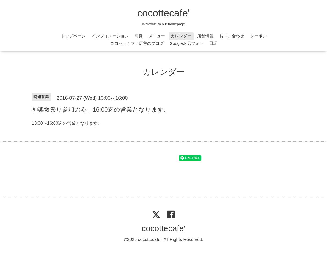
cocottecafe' (163, 13)
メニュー (157, 36)
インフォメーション (110, 36)
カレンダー (181, 36)
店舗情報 (205, 36)
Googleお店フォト (186, 43)
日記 (213, 43)
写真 (139, 36)
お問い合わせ (231, 36)
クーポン (258, 36)
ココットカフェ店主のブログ (137, 43)
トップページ (73, 36)
